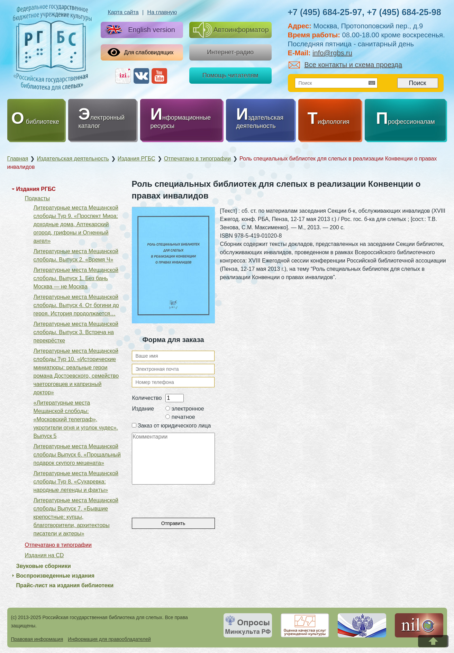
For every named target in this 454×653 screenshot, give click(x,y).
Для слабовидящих (141, 52)
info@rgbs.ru (332, 53)
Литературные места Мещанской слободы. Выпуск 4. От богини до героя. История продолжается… (76, 305)
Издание (143, 409)
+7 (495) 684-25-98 (404, 12)
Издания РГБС (36, 189)
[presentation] (184, 498)
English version (139, 30)
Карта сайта (123, 12)
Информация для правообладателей (109, 639)
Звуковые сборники (43, 566)
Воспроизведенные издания (55, 576)
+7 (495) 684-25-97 (325, 12)
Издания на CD (44, 555)
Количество (147, 398)
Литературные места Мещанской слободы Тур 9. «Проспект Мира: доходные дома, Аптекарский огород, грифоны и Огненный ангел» (76, 224)
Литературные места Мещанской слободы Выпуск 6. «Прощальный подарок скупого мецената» (77, 454)
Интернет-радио (230, 52)
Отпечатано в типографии (58, 545)
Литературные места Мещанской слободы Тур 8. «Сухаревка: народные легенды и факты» (76, 481)
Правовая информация (37, 639)
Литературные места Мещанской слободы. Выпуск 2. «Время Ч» (76, 255)
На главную (162, 12)
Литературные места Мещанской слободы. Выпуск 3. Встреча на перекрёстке (76, 332)
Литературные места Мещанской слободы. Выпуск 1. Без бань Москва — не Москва (76, 278)
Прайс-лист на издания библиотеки (65, 585)
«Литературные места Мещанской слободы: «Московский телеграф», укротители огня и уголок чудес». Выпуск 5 (76, 419)
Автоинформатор (231, 30)
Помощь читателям (230, 75)
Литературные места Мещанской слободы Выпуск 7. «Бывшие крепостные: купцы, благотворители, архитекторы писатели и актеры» (76, 516)
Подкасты (37, 198)
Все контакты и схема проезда (345, 64)
